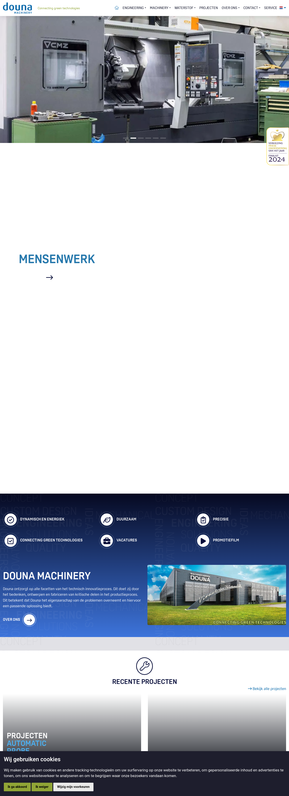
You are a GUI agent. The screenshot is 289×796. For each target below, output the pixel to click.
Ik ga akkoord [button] (17, 787)
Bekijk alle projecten (267, 689)
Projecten (208, 8)
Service (270, 8)
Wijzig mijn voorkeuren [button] (73, 787)
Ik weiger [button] (41, 787)
